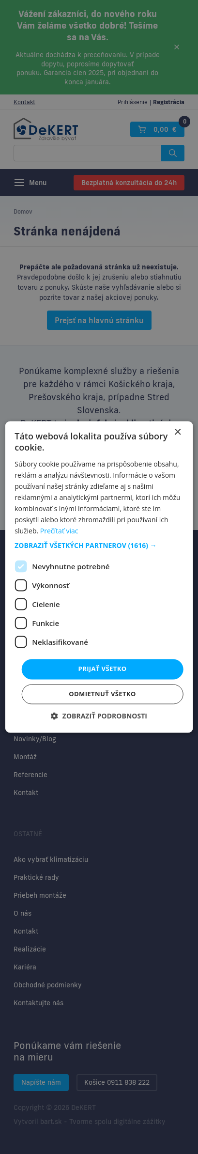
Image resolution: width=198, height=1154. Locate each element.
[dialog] (99, 577)
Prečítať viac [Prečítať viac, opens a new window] (59, 531)
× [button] (177, 432)
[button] (99, 546)
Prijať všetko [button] (102, 669)
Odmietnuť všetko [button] (102, 694)
